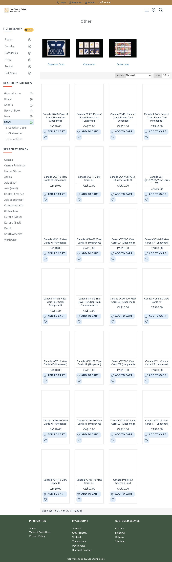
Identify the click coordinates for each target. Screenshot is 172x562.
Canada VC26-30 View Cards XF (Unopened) (89, 241)
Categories (11, 53)
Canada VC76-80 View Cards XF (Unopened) (89, 363)
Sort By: (120, 75)
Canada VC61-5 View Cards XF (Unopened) (156, 363)
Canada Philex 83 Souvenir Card (123, 482)
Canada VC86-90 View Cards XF (156, 300)
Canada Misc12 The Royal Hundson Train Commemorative (89, 302)
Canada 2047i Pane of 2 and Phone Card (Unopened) (89, 118)
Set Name (11, 73)
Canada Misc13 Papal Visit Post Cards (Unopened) (55, 302)
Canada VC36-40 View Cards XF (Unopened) (123, 422)
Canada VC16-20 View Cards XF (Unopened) (157, 241)
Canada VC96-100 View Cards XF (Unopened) (123, 300)
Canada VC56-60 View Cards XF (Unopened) (55, 422)
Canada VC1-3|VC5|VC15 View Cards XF (157, 180)
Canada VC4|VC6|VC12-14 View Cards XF (123, 179)
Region (9, 39)
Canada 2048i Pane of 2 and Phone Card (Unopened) (55, 118)
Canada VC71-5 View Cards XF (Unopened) (123, 363)
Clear (29, 30)
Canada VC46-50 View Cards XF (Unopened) (89, 422)
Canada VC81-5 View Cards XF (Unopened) (55, 363)
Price (8, 60)
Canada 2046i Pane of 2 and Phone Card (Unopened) (123, 118)
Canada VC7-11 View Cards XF (89, 179)
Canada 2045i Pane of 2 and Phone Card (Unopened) (156, 118)
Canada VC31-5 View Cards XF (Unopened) (156, 422)
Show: (158, 75)
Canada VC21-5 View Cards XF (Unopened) (123, 241)
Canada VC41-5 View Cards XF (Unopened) (55, 241)
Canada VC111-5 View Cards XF (55, 482)
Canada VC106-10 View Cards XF (89, 482)
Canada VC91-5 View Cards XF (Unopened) (55, 179)
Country (9, 46)
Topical (9, 66)
